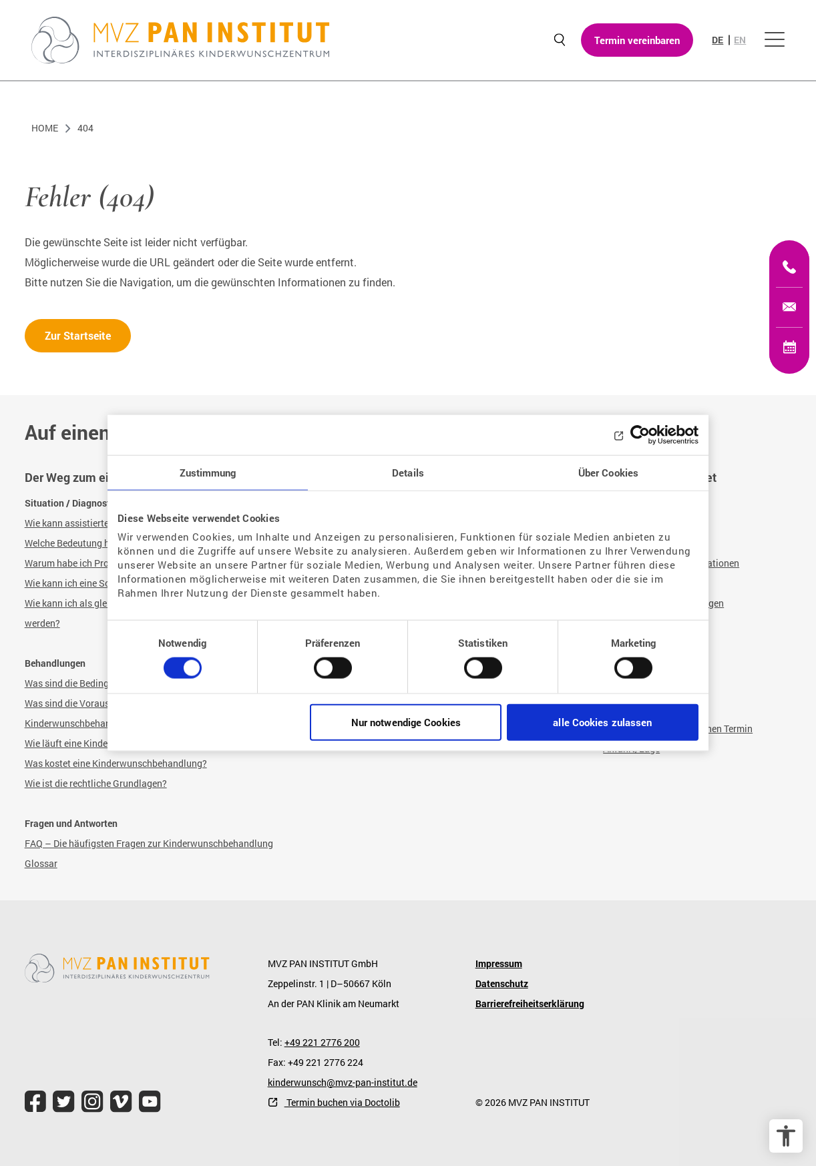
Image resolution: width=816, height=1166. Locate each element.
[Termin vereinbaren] (789, 347)
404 (85, 127)
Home (44, 127)
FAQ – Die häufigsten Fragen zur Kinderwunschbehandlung (149, 843)
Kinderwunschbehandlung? (149, 763)
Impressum (498, 963)
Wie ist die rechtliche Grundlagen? (96, 783)
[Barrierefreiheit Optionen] (786, 1136)
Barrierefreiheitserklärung (529, 1003)
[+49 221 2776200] (789, 267)
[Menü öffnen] (775, 40)
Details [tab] (408, 472)
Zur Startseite (78, 335)
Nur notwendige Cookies (406, 722)
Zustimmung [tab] (208, 472)
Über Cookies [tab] (608, 472)
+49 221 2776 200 (322, 1042)
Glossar (41, 863)
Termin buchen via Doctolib (342, 1102)
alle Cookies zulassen (602, 722)
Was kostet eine (58, 763)
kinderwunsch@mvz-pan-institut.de (342, 1082)
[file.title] (35, 1102)
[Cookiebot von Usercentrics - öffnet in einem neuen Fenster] (640, 434)
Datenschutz (501, 983)
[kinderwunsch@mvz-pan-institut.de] (789, 307)
